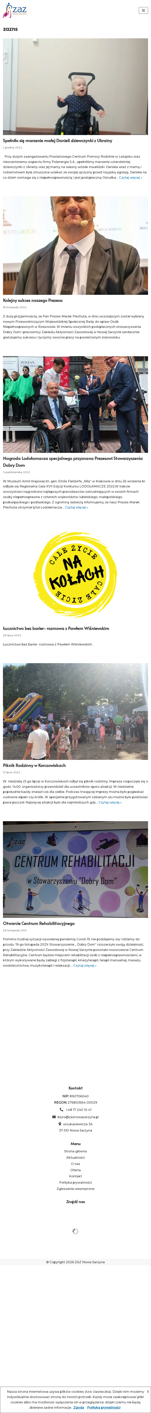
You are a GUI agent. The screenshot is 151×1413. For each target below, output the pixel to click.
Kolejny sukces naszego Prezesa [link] (33, 306)
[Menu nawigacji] (143, 10)
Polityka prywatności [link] (75, 1330)
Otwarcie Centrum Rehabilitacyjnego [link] (39, 929)
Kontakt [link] (75, 1324)
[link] (15, 10)
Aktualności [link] (75, 1305)
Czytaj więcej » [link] (77, 513)
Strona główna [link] (75, 1298)
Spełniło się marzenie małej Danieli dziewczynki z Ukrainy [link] (57, 140)
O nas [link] (75, 1311)
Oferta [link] (75, 1317)
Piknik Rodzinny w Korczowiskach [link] (34, 771)
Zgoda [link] (78, 1407)
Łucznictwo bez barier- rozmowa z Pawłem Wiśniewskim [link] (56, 634)
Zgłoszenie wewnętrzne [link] (76, 1336)
